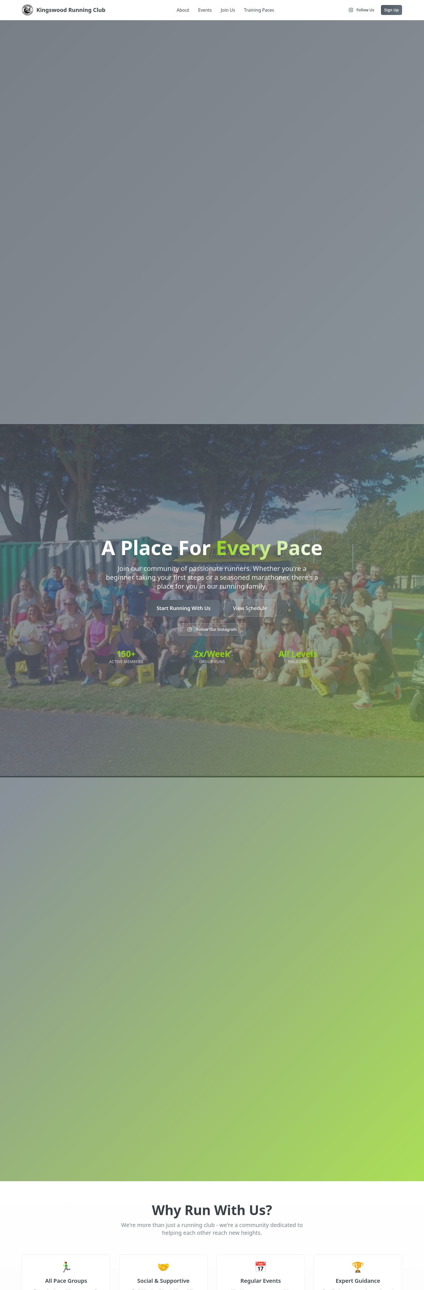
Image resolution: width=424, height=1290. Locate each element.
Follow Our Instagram (212, 629)
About (183, 10)
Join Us (228, 10)
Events (205, 10)
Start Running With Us (183, 608)
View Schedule (250, 608)
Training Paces (259, 10)
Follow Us (361, 9)
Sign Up (391, 9)
